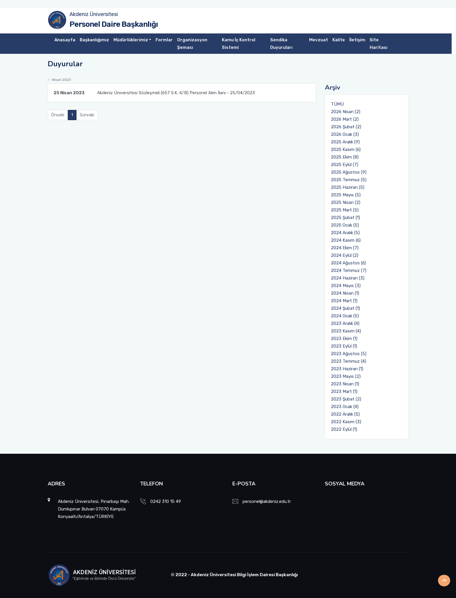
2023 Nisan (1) (345, 384)
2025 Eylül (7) (344, 164)
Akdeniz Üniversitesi (94, 14)
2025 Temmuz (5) (348, 179)
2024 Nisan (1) (345, 293)
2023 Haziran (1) (347, 368)
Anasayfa (64, 39)
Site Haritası (378, 43)
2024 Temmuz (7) (348, 270)
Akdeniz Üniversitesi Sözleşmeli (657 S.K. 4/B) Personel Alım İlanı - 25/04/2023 (154, 93)
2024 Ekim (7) (345, 247)
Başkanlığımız (94, 39)
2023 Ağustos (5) (348, 353)
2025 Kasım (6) (346, 149)
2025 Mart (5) (345, 210)
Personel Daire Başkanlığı (114, 24)
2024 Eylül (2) (344, 255)
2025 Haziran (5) (347, 187)
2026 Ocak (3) (345, 134)
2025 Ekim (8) (345, 157)
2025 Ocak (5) (345, 225)
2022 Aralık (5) (345, 414)
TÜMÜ (337, 104)
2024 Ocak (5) (345, 315)
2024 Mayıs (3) (346, 285)
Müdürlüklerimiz (130, 39)
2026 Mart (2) (345, 119)
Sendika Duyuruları (281, 43)
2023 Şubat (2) (346, 399)
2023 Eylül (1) (344, 346)
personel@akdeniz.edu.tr (267, 501)
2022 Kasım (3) (346, 421)
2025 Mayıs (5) (346, 194)
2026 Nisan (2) (345, 111)
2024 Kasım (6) (346, 240)
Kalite (338, 39)
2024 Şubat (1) (345, 308)
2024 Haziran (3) (347, 278)
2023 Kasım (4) (346, 331)
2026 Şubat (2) (346, 126)
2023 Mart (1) (344, 391)
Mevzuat (318, 39)
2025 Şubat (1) (345, 217)
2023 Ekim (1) (344, 338)
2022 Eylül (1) (344, 429)
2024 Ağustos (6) (348, 263)
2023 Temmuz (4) (348, 361)
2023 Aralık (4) (345, 323)
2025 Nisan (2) (345, 202)
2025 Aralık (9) (345, 142)
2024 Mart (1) (344, 300)
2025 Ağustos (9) (348, 172)
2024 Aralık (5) (345, 232)
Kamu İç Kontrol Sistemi (238, 43)
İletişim (357, 39)
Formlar (164, 39)
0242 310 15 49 (165, 501)
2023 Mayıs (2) (346, 376)
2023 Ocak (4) (345, 406)
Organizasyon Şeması (192, 43)
